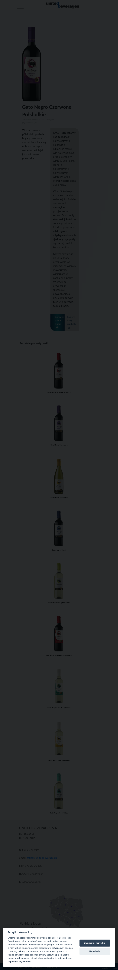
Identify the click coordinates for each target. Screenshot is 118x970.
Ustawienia (94, 951)
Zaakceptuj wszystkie (94, 943)
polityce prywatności (20, 961)
